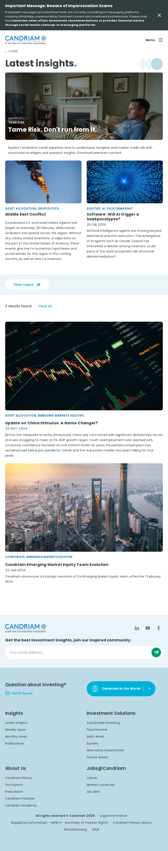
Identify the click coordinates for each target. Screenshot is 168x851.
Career (92, 778)
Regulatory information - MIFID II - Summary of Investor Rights (59, 822)
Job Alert (93, 791)
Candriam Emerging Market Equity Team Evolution (57, 564)
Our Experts (14, 785)
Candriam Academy (21, 805)
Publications (14, 743)
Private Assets (97, 757)
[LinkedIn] (137, 628)
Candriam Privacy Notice (132, 822)
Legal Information (113, 816)
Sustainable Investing (103, 723)
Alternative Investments (105, 750)
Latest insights (16, 723)
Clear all (45, 306)
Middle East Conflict (25, 214)
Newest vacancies (101, 785)
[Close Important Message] (159, 15)
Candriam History (18, 778)
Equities (93, 743)
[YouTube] (147, 628)
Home (13, 51)
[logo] (25, 40)
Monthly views (16, 736)
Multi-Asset (95, 736)
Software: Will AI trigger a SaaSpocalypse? (113, 216)
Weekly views (15, 729)
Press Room (14, 791)
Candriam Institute (20, 798)
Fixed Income (97, 729)
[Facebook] (158, 628)
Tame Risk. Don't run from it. (53, 129)
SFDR (95, 829)
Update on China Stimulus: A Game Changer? (51, 423)
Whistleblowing (75, 829)
